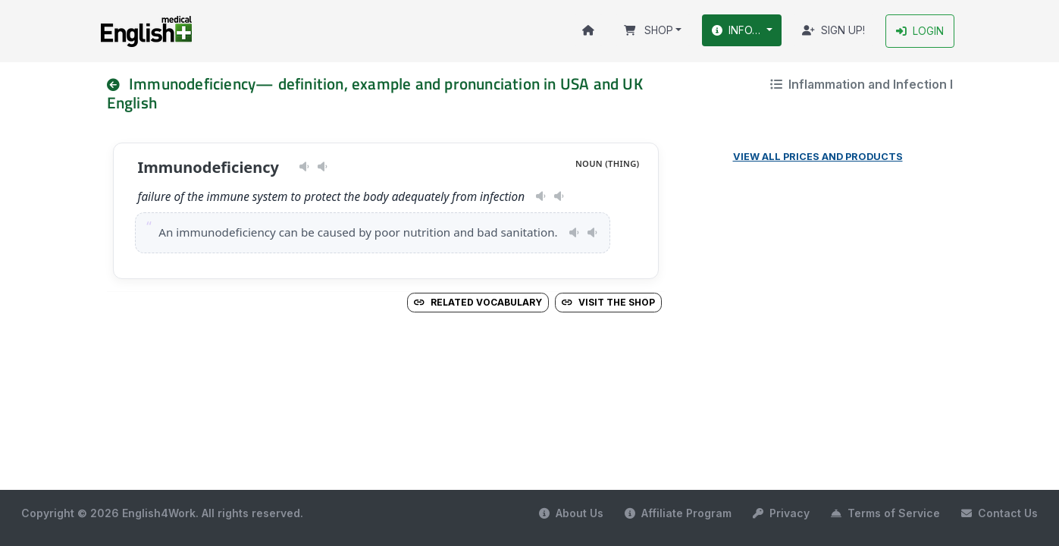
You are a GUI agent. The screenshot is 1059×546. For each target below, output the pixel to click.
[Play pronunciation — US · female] (304, 167)
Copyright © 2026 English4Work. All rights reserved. (162, 513)
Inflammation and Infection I (861, 84)
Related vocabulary (478, 303)
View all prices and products (818, 157)
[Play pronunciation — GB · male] (322, 167)
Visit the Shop (608, 303)
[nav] (120, 83)
